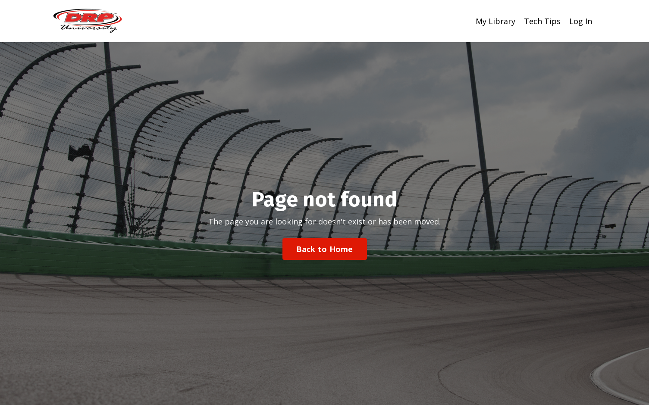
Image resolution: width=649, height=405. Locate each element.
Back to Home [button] (324, 249)
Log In (580, 21)
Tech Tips (542, 21)
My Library (495, 21)
